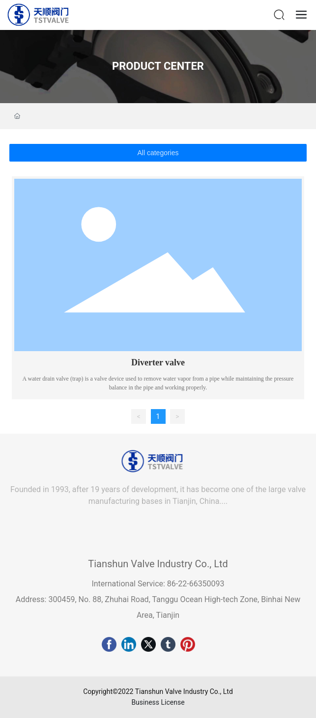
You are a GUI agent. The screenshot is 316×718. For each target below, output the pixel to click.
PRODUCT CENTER (158, 66)
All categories (157, 153)
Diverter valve (158, 362)
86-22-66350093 (195, 583)
